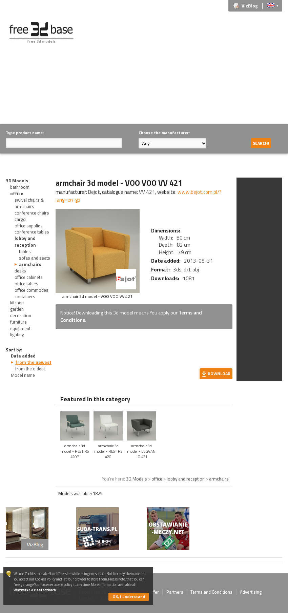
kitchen (17, 302)
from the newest (33, 362)
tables (25, 251)
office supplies (29, 225)
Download (219, 373)
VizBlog (250, 5)
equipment (20, 328)
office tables (26, 283)
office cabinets (29, 277)
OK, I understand (128, 596)
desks (20, 270)
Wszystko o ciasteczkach (35, 590)
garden (17, 309)
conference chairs (32, 212)
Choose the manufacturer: (164, 132)
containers (25, 296)
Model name (23, 375)
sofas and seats (34, 257)
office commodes (31, 290)
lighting (17, 334)
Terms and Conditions (211, 592)
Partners (174, 592)
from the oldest (30, 368)
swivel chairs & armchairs (29, 203)
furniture (18, 322)
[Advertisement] (186, 69)
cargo (20, 219)
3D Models (17, 180)
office (16, 193)
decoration (20, 315)
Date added (23, 355)
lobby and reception (25, 241)
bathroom (19, 187)
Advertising (251, 592)
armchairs (30, 264)
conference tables (32, 231)
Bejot (94, 192)
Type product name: (25, 132)
